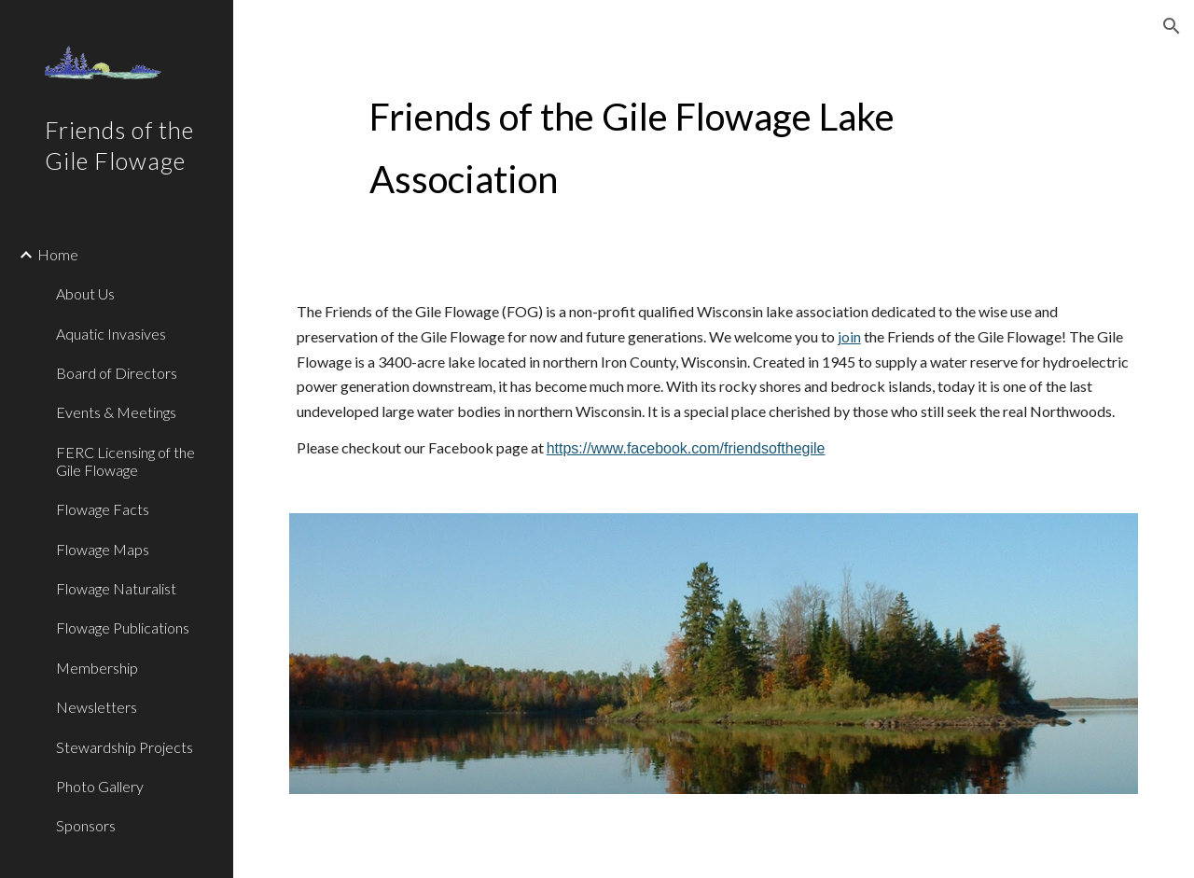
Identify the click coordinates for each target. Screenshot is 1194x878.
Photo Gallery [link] (100, 786)
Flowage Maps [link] (102, 549)
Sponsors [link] (86, 825)
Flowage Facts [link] (102, 509)
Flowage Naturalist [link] (116, 588)
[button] (1171, 26)
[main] (677, 147)
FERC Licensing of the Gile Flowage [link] (125, 461)
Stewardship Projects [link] (124, 747)
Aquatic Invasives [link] (111, 333)
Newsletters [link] (96, 707)
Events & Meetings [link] (116, 412)
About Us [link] (85, 293)
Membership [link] (97, 667)
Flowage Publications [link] (122, 627)
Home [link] (57, 254)
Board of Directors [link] (116, 373)
